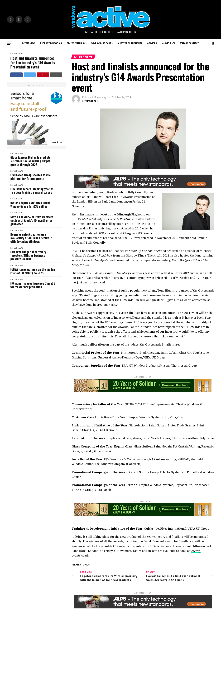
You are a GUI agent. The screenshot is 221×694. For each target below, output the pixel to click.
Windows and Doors (102, 43)
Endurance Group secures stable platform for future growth (30, 176)
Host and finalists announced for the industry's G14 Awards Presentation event (32, 62)
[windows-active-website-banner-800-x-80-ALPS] (143, 187)
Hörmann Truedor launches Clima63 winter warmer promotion (32, 285)
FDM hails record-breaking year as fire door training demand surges (31, 190)
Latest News (28, 43)
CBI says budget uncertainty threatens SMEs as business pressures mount (28, 255)
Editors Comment (189, 43)
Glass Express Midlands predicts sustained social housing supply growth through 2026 (30, 161)
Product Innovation (51, 43)
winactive (90, 100)
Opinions (152, 43)
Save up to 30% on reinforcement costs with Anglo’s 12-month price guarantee (31, 220)
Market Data (168, 43)
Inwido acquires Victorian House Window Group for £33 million (30, 204)
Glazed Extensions (77, 43)
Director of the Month (129, 43)
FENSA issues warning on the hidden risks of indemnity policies (32, 271)
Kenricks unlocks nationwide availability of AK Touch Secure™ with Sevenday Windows (31, 238)
